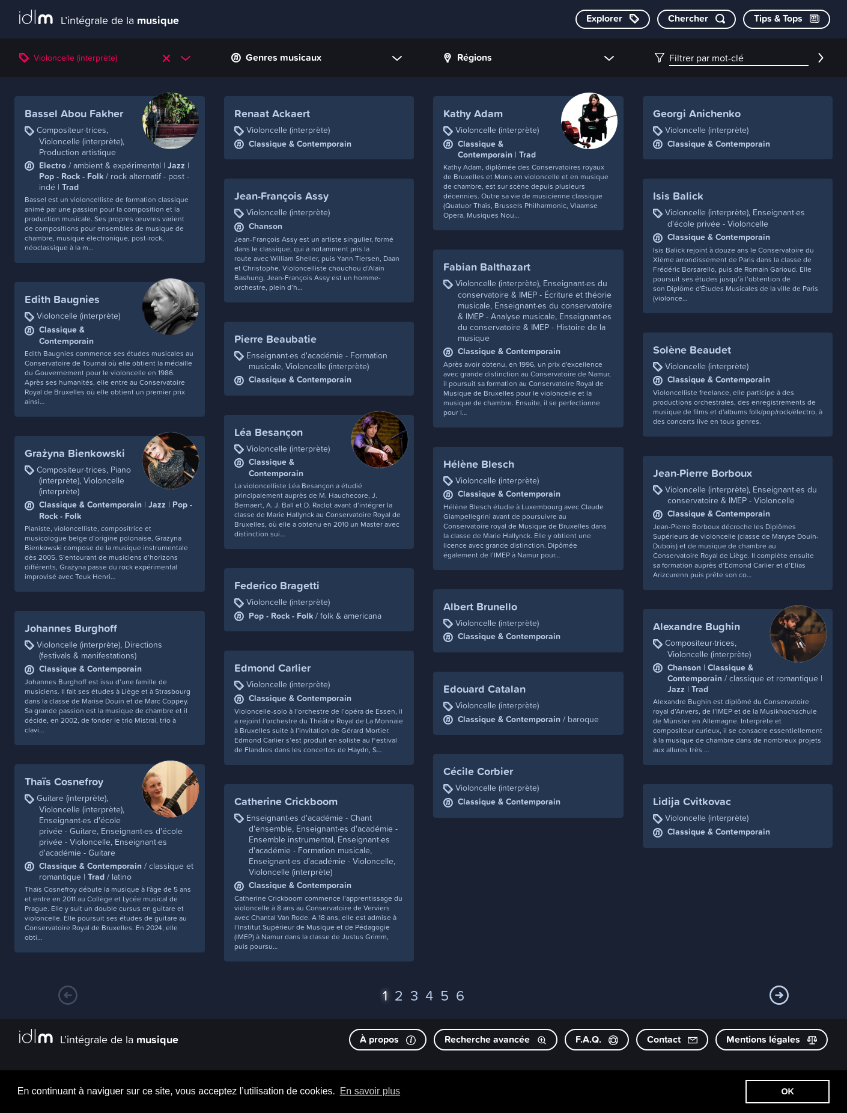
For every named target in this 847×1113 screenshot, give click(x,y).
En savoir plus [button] (370, 1091)
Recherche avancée (496, 1039)
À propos (388, 1039)
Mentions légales (771, 1039)
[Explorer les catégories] (612, 19)
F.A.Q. (596, 1039)
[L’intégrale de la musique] (99, 18)
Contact (672, 1039)
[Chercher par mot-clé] (696, 19)
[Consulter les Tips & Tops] (786, 19)
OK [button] (787, 1091)
